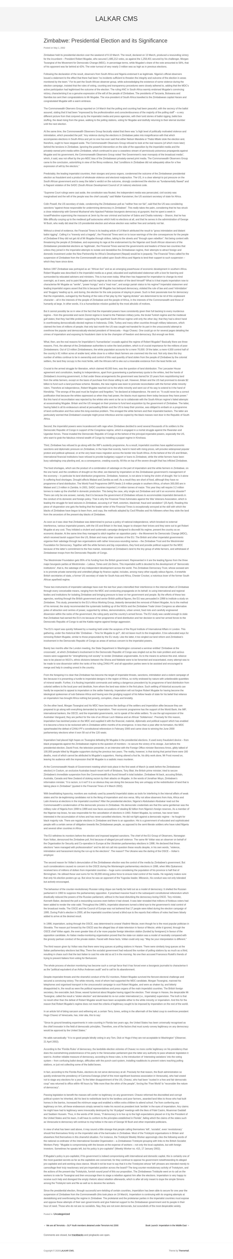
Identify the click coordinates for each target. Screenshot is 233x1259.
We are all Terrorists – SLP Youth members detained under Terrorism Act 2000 (81, 1226)
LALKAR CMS (116, 21)
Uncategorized (60, 1215)
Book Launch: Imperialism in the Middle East (167, 1226)
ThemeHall (184, 1251)
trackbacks (77, 1235)
